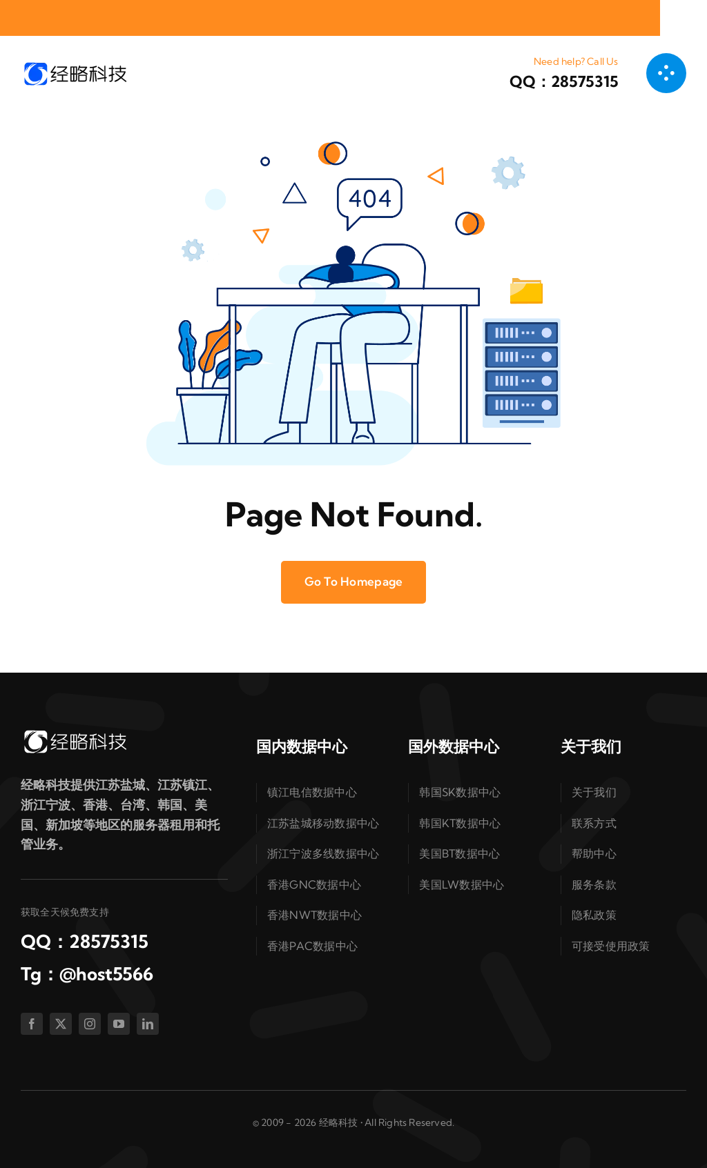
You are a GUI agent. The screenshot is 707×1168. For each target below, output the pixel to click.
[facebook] (32, 1024)
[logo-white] (74, 733)
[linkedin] (148, 1024)
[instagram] (90, 1024)
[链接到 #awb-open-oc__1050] (666, 73)
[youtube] (119, 1024)
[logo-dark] (74, 66)
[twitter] (61, 1024)
